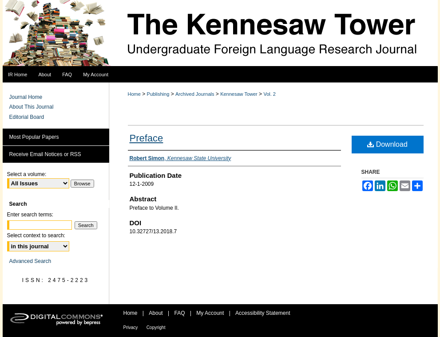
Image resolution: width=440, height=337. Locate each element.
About (156, 313)
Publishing (158, 94)
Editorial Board (26, 117)
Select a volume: (27, 174)
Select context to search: (36, 235)
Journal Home (26, 97)
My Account (210, 313)
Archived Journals (194, 94)
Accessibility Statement (262, 313)
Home (134, 94)
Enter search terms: (30, 215)
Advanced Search (30, 261)
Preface (146, 138)
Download (387, 144)
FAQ (179, 313)
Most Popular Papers (34, 137)
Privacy (130, 327)
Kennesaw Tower (239, 94)
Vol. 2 (269, 94)
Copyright (156, 327)
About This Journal (31, 107)
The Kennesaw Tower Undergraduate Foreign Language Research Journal (220, 33)
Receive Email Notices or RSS (45, 154)
